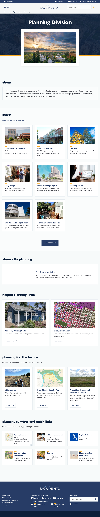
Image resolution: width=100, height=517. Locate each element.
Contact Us (72, 1)
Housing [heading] (50, 453)
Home (5, 12)
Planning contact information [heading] (85, 454)
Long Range (10, 185)
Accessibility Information (10, 500)
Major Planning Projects (47, 185)
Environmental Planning (15, 148)
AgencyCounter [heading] (20, 435)
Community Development (15, 12)
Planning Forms (76, 185)
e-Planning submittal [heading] (55, 435)
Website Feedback (8, 502)
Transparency (6, 505)
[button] (7, 7)
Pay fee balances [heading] (85, 435)
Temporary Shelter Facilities (49, 223)
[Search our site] (79, 7)
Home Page (8, 2)
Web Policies (6, 498)
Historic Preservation (46, 148)
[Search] (95, 499)
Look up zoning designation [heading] (20, 454)
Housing (73, 148)
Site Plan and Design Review (16, 223)
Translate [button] (60, 2)
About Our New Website (88, 1)
